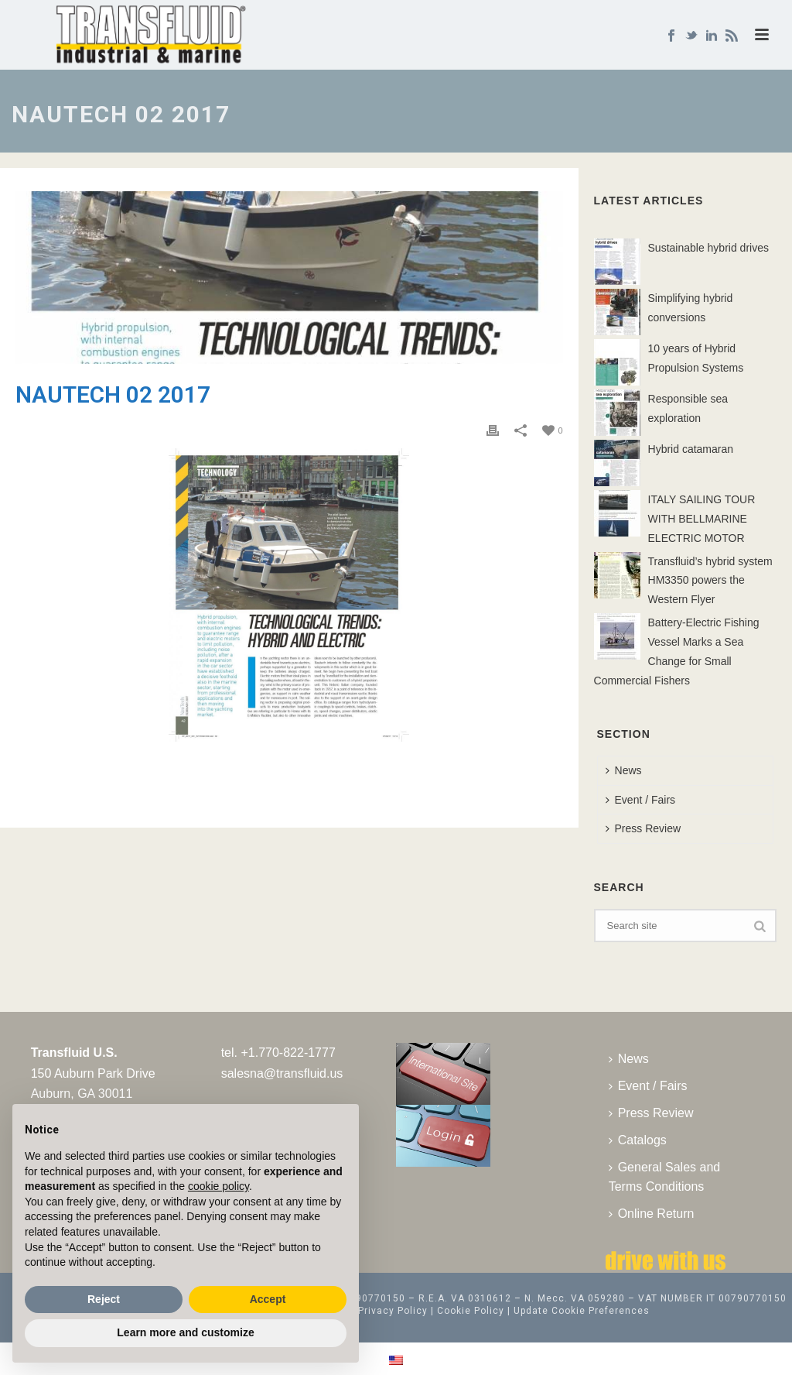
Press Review (643, 828)
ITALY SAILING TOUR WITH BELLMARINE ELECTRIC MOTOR (702, 518)
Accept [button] (268, 1299)
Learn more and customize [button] (185, 1332)
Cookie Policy (470, 1310)
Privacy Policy (393, 1310)
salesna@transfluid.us (282, 1073)
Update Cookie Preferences (582, 1310)
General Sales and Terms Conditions (665, 1177)
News (624, 770)
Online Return (652, 1213)
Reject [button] (103, 1299)
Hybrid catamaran (691, 449)
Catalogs (638, 1140)
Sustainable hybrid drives (708, 248)
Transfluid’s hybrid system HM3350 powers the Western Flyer (710, 580)
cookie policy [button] (218, 1186)
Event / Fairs (641, 800)
